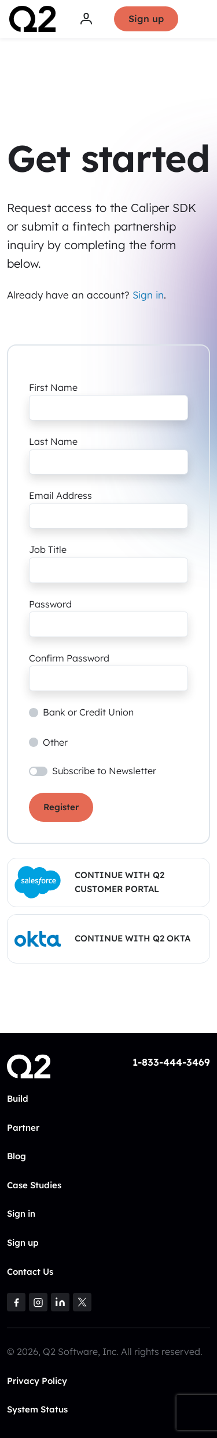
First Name (53, 387)
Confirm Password (69, 658)
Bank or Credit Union (88, 712)
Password (50, 604)
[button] (108, 882)
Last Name (53, 441)
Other (55, 742)
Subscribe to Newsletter (104, 770)
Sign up (146, 18)
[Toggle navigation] (200, 19)
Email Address (60, 495)
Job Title (48, 549)
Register (61, 807)
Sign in (148, 295)
